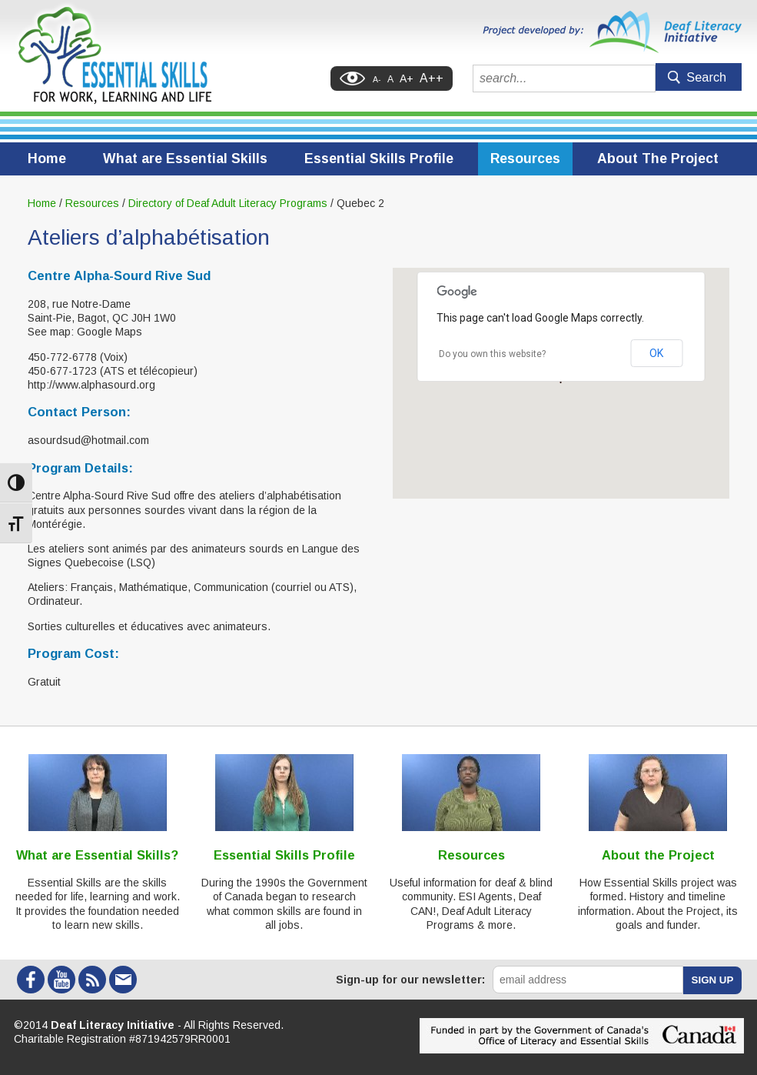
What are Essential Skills (185, 158)
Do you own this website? (492, 354)
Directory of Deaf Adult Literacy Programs (227, 203)
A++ (431, 78)
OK (656, 353)
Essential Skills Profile (378, 158)
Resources (525, 158)
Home (47, 158)
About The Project (658, 158)
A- (377, 79)
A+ (406, 78)
